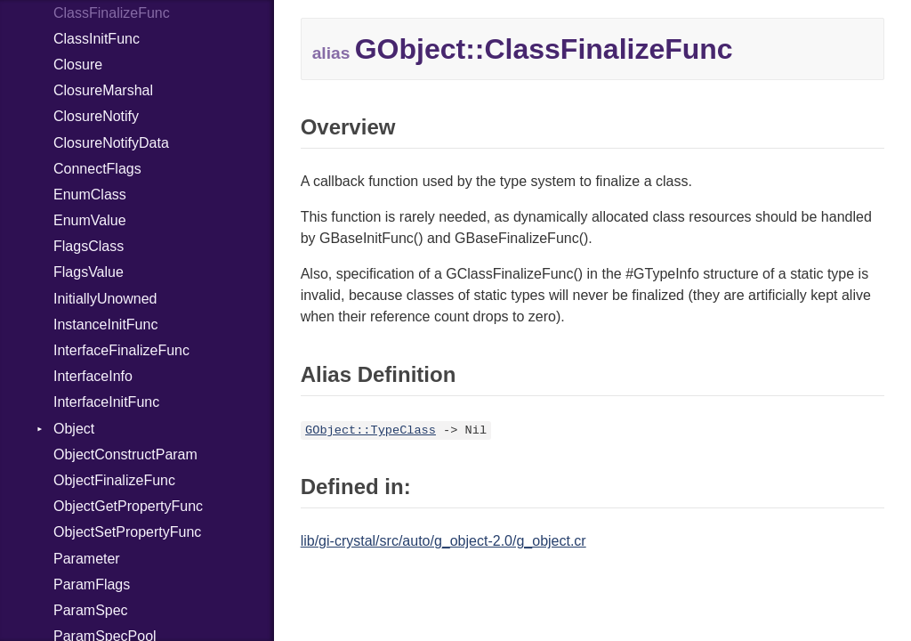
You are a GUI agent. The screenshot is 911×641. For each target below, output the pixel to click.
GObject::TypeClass (370, 430)
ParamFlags (91, 584)
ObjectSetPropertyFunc (127, 532)
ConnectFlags (97, 168)
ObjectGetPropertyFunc (128, 506)
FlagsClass (88, 246)
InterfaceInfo (93, 376)
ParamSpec (90, 610)
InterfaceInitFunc (106, 402)
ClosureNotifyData (111, 142)
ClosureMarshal (103, 90)
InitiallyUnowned (105, 298)
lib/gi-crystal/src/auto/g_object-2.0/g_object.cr (443, 540)
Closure (77, 64)
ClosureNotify (96, 116)
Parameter (86, 558)
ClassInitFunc (96, 38)
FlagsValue (88, 272)
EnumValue (89, 220)
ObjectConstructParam (125, 454)
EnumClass (89, 194)
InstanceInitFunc (105, 324)
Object (73, 428)
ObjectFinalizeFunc (114, 480)
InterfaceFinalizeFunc (121, 350)
